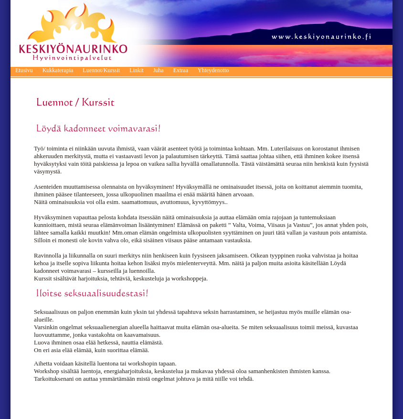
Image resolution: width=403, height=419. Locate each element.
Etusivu (24, 70)
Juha (158, 70)
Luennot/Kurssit (101, 70)
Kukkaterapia (58, 70)
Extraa (180, 70)
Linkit (136, 70)
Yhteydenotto (213, 70)
